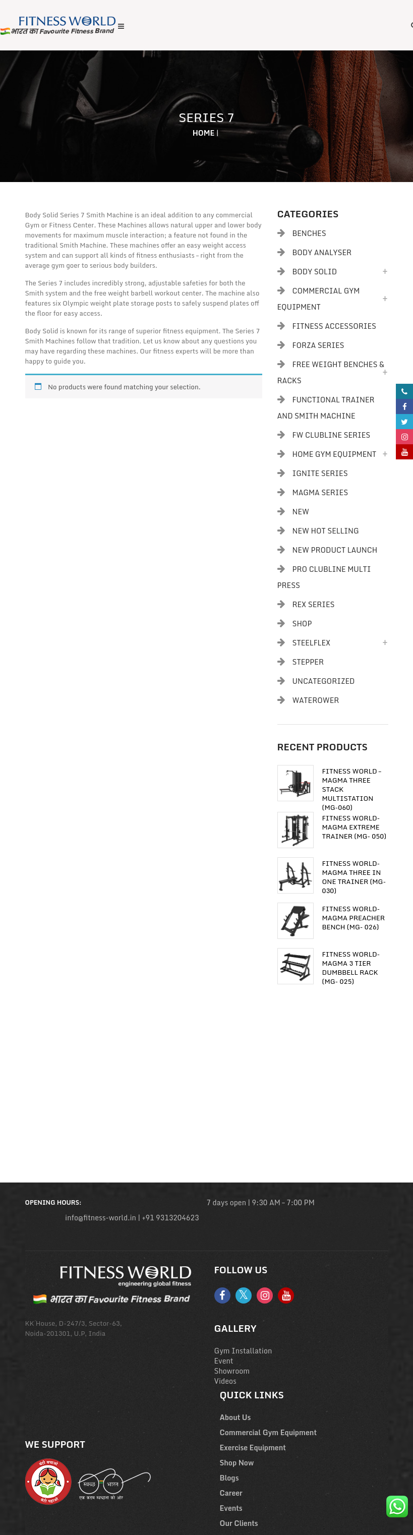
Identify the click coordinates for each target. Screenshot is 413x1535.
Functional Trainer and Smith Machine (326, 408)
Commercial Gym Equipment (318, 299)
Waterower (315, 700)
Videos (225, 1381)
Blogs (229, 1478)
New (300, 511)
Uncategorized (323, 681)
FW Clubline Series (331, 435)
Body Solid (314, 271)
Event (223, 1361)
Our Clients (239, 1523)
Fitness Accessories (334, 326)
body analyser (322, 252)
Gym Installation (243, 1350)
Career (231, 1493)
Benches (309, 233)
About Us (235, 1417)
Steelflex (311, 642)
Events (231, 1508)
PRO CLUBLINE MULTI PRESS (324, 577)
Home (204, 133)
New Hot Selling (325, 531)
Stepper (308, 662)
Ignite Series (320, 473)
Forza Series (318, 345)
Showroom (232, 1371)
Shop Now (237, 1462)
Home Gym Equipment (334, 454)
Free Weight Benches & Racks (331, 372)
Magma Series (320, 492)
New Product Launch (335, 550)
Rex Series (313, 604)
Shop (302, 623)
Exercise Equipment (253, 1447)
